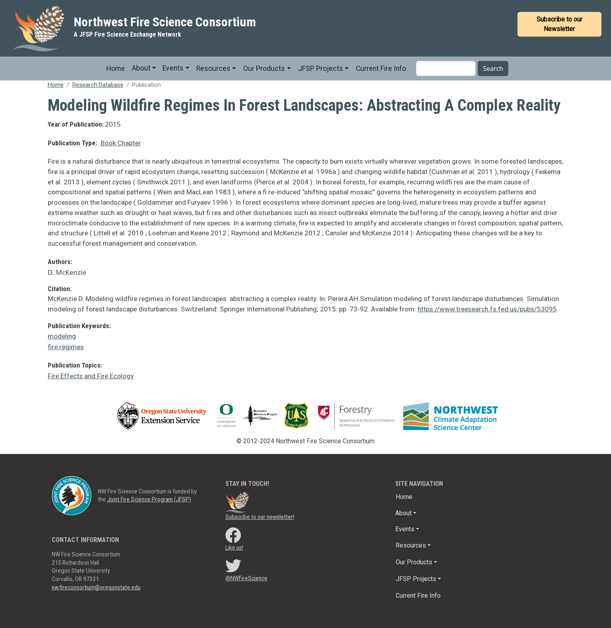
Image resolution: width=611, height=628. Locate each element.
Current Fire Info (381, 68)
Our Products (264, 68)
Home (115, 68)
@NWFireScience (246, 578)
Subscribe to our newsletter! (259, 517)
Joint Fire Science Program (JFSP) (149, 499)
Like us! (234, 547)
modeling (62, 336)
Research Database (97, 84)
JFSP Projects (320, 68)
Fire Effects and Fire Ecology (91, 376)
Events (172, 68)
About (141, 68)
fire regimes (66, 347)
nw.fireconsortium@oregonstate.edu (96, 587)
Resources (213, 68)
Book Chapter (121, 143)
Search (493, 68)
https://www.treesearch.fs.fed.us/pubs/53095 (487, 309)
